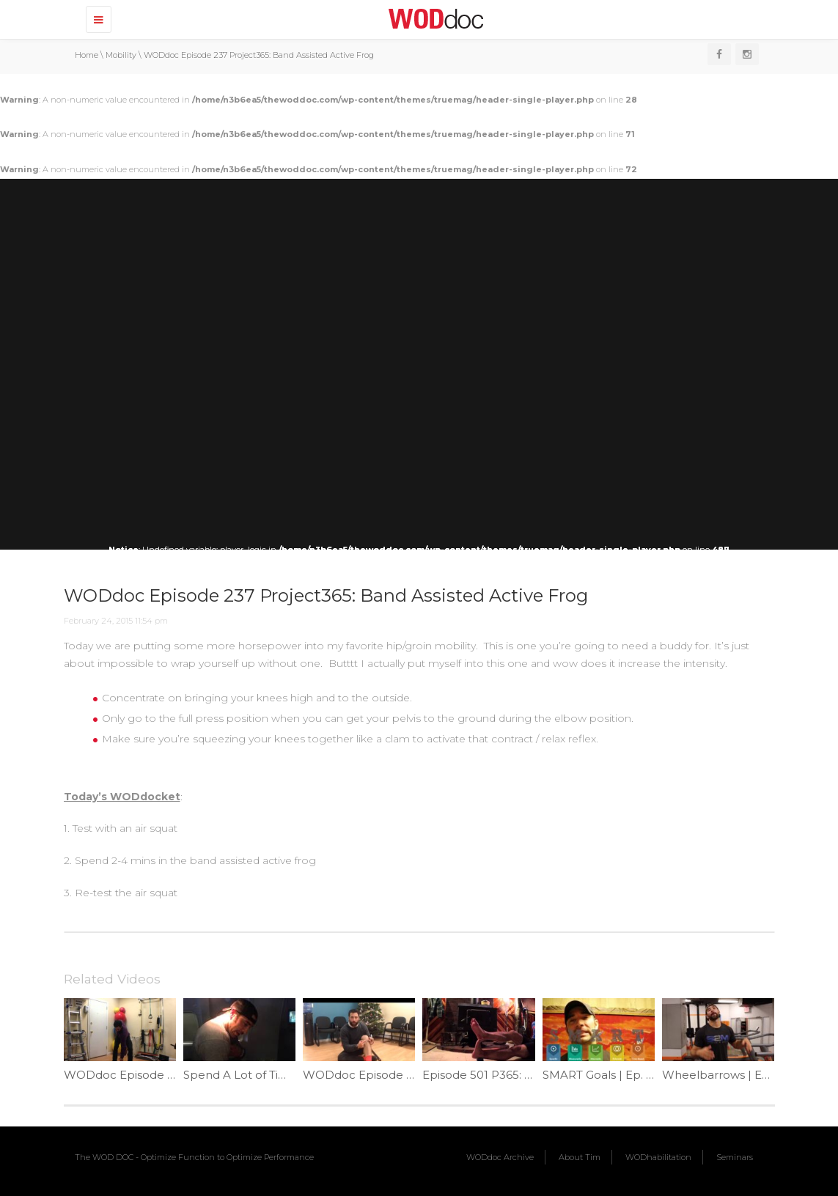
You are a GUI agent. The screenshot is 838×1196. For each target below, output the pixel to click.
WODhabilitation (658, 1157)
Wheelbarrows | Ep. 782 (728, 1075)
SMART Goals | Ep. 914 (604, 1075)
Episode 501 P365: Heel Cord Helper (523, 1075)
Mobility (121, 55)
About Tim (579, 1157)
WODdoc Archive (500, 1157)
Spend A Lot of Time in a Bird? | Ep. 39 (288, 1075)
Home (86, 55)
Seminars (734, 1157)
